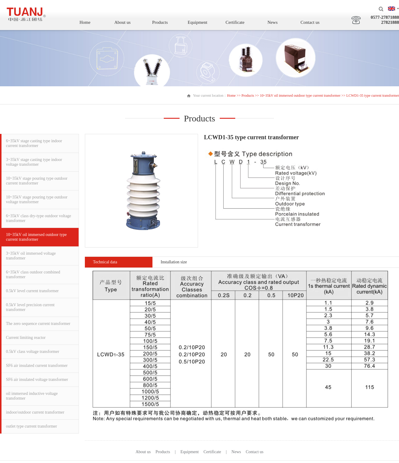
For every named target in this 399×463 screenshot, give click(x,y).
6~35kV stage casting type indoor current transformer (34, 143)
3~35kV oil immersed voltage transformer (31, 255)
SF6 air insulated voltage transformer (37, 379)
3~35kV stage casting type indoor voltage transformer (34, 162)
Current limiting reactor (26, 337)
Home (86, 22)
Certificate (236, 22)
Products (161, 22)
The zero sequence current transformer (38, 323)
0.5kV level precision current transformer (30, 307)
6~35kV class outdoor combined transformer (33, 274)
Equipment (199, 22)
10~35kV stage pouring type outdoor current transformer (36, 180)
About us (124, 22)
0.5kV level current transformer (32, 291)
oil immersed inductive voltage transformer (32, 396)
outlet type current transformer (31, 426)
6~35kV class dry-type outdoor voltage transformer (38, 218)
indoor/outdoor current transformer (35, 412)
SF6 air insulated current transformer (37, 365)
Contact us (311, 22)
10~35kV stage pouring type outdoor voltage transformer (36, 199)
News (274, 22)
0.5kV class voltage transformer (32, 351)
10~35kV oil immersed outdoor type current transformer (300, 95)
